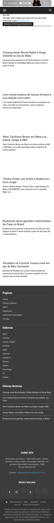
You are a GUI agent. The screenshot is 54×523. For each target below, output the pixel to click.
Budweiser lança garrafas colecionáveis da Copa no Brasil (26, 419)
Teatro (5, 365)
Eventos (6, 346)
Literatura (7, 357)
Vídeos (5, 377)
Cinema (6, 338)
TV (4, 373)
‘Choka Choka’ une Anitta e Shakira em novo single (23, 413)
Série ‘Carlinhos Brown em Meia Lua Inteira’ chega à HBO (24, 138)
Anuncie (18, 505)
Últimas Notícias (10, 303)
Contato (6, 319)
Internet (6, 353)
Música (6, 361)
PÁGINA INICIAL (23, 21)
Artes (5, 334)
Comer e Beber (9, 342)
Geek (5, 349)
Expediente (7, 311)
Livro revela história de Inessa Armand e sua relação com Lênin (27, 96)
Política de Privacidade (12, 315)
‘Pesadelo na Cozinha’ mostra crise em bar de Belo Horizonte (26, 265)
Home (5, 299)
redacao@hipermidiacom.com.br (31, 472)
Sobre (5, 307)
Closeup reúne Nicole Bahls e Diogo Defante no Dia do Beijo (24, 54)
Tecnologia (7, 369)
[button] (4, 10)
